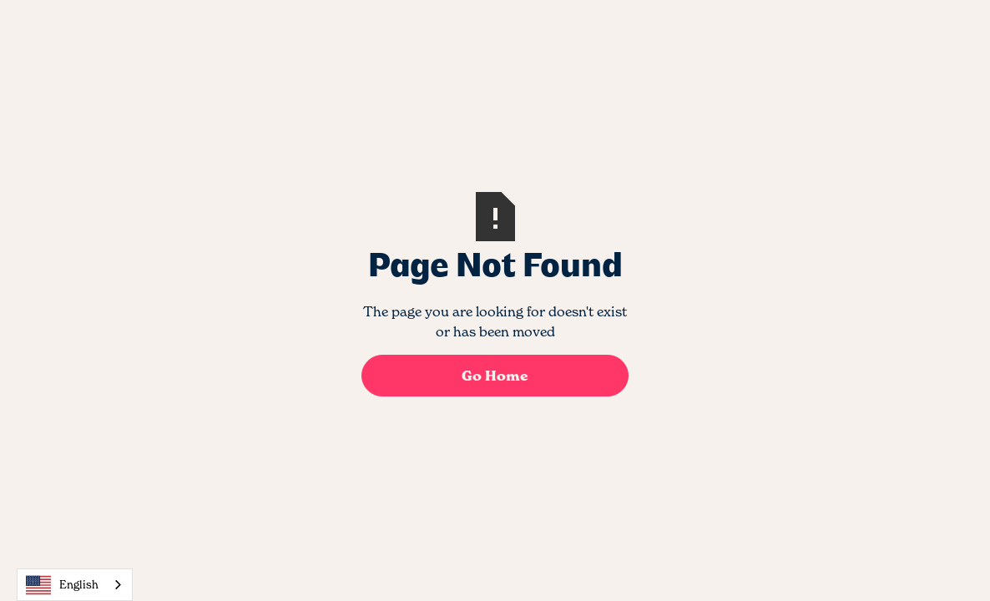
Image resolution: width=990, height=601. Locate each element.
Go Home (495, 375)
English (62, 585)
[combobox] (75, 584)
